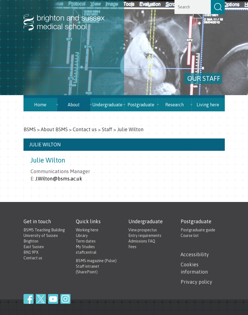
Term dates (86, 241)
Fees (132, 247)
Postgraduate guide (198, 230)
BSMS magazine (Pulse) (96, 260)
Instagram (65, 299)
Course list (190, 235)
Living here (208, 104)
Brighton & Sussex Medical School (69, 16)
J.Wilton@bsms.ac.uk (58, 179)
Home (40, 104)
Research (174, 104)
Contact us (85, 129)
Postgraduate (140, 104)
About (74, 104)
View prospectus (142, 230)
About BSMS (54, 129)
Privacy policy (196, 282)
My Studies (85, 247)
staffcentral (86, 252)
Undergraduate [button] (107, 104)
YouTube (53, 299)
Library (82, 235)
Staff (107, 129)
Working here (87, 230)
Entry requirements (144, 235)
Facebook (28, 299)
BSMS (29, 129)
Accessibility (195, 254)
